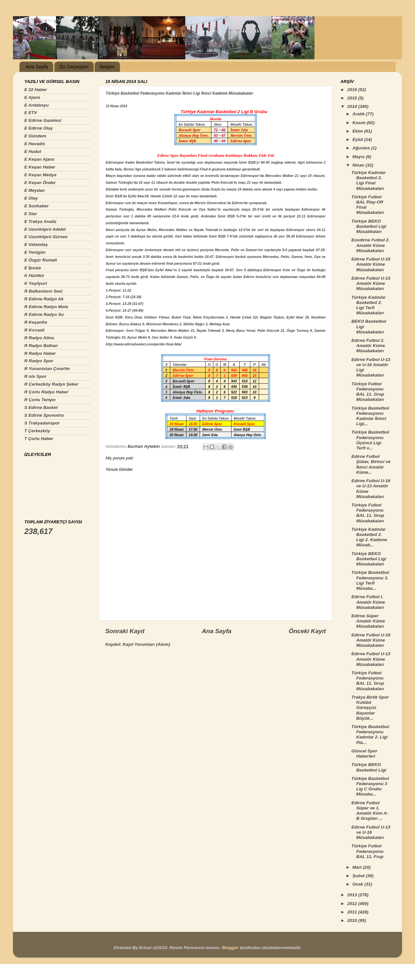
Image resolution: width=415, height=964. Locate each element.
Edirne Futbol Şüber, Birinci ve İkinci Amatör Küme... (371, 464)
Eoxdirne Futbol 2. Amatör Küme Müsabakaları (370, 245)
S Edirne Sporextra (44, 415)
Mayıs (359, 156)
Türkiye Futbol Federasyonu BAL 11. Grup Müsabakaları (367, 391)
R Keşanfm (35, 322)
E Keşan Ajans (39, 159)
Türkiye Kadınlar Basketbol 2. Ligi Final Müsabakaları (368, 180)
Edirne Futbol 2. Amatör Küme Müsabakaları (368, 345)
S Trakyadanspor (42, 423)
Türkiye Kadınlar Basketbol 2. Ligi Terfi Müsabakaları (368, 305)
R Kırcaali (34, 330)
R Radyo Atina (39, 337)
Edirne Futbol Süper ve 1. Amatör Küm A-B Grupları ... (369, 810)
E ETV (30, 112)
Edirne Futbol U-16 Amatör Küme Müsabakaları (370, 264)
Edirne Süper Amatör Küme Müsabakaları (368, 621)
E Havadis (34, 143)
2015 (352, 98)
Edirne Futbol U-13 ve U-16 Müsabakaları (370, 832)
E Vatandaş (36, 244)
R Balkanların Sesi (43, 291)
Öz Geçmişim (74, 66)
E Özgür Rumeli (40, 260)
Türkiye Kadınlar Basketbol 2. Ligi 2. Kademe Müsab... (369, 537)
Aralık (359, 113)
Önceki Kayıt (307, 631)
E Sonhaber (36, 205)
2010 (352, 920)
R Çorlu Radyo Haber (46, 391)
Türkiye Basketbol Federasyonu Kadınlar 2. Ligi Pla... (370, 734)
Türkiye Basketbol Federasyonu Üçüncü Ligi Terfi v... (370, 440)
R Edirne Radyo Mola (46, 306)
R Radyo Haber (40, 353)
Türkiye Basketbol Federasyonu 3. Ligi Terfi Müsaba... (370, 580)
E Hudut (32, 151)
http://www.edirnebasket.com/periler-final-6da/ (144, 344)
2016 (352, 89)
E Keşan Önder (40, 182)
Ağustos (361, 147)
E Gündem (35, 136)
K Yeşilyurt (35, 283)
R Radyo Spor (38, 360)
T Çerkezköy (37, 430)
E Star (30, 213)
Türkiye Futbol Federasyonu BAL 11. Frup (367, 851)
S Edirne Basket (41, 407)
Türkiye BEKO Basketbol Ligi (368, 767)
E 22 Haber (35, 89)
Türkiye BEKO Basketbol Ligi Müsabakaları (368, 558)
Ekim (358, 131)
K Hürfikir (34, 275)
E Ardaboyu (36, 105)
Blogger (230, 947)
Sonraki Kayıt (125, 631)
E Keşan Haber (39, 167)
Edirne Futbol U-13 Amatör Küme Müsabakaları (370, 283)
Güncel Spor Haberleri (364, 754)
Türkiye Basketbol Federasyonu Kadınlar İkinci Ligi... (370, 416)
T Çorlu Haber (38, 438)
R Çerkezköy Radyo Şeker (51, 384)
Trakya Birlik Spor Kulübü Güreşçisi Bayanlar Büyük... (370, 708)
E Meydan (34, 190)
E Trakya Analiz (40, 221)
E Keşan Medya (40, 174)
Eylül (358, 139)
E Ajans (32, 97)
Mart (357, 867)
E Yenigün (34, 252)
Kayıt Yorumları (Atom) (146, 644)
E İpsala (32, 267)
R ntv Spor (35, 376)
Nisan (359, 165)
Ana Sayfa (37, 66)
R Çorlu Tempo (39, 399)
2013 (352, 894)
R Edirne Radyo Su (44, 314)
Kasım (359, 122)
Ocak (358, 884)
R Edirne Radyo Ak (44, 298)
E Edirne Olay (38, 128)
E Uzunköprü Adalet (45, 229)
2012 (352, 903)
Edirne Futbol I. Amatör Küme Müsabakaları (368, 602)
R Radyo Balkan (41, 345)
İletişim (107, 66)
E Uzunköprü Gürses (46, 236)
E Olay (31, 198)
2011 (352, 912)
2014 (352, 106)
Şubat (359, 875)
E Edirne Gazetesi (42, 120)
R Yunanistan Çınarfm (47, 368)
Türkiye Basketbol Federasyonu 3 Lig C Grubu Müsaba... (370, 786)
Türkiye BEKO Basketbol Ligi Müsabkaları (368, 226)
